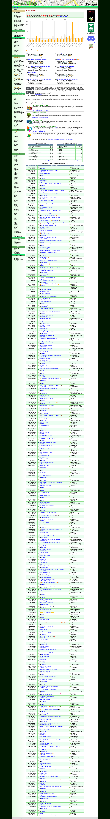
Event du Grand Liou (44, 455)
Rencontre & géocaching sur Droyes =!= (49, 586)
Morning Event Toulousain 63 (46, 626)
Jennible (43, 718)
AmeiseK (43, 708)
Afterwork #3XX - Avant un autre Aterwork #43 (50, 716)
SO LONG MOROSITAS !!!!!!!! (46, 270)
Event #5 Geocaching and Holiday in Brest (49, 187)
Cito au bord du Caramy (45, 298)
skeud (42, 657)
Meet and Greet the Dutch (45, 418)
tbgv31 (42, 242)
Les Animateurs (44, 567)
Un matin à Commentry (45, 499)
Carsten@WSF (44, 798)
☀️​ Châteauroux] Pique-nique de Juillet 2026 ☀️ (51, 780)
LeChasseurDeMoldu (46, 577)
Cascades (16, 166)
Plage (15, 218)
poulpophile (43, 330)
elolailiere (43, 467)
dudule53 (43, 634)
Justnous (43, 591)
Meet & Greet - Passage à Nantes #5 (48, 412)
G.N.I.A (43, 584)
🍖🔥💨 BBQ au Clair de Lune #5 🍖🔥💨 (49, 582)
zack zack (43, 547)
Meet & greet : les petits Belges (47, 341)
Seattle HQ (16, 149)
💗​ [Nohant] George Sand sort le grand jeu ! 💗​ (50, 693)
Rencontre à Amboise (44, 432)
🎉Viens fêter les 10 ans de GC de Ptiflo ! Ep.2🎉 (51, 415)
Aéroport (16, 155)
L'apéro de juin (43, 559)
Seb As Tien (44, 282)
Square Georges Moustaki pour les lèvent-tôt (50, 542)
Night (15, 117)
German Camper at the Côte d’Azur (48, 197)
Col (14, 181)
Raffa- (42, 265)
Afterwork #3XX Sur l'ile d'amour (47, 760)
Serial (15, 118)
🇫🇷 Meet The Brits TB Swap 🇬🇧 (47, 223)
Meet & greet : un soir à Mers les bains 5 (49, 776)
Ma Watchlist (16, 260)
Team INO (43, 403)
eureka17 (43, 258)
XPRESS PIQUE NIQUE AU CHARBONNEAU (50, 806)
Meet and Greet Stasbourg (46, 599)
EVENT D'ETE (43, 592)
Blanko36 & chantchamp (46, 694)
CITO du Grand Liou (44, 459)
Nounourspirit (44, 310)
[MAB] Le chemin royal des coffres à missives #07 (39, 53)
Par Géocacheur (17, 36)
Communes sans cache (19, 104)
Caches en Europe (18, 92)
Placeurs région (17, 62)
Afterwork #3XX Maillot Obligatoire (47, 756)
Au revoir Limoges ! (44, 642)
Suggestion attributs (18, 120)
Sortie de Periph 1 (44, 382)
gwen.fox (43, 795)
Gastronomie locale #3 (45, 489)
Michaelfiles (44, 681)
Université (16, 226)
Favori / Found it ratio (18, 107)
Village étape (16, 231)
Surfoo (55, 127)
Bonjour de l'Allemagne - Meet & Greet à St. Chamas (52, 190)
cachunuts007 (44, 248)
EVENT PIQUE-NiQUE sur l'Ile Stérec (48, 438)
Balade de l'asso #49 (44, 291)
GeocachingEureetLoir (46, 289)
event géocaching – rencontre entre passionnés (50, 713)
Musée (15, 211)
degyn (42, 175)
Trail (15, 126)
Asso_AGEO (44, 574)
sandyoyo (43, 437)
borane (42, 440)
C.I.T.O (15, 102)
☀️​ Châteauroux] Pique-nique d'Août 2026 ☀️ (50, 800)
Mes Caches (16, 258)
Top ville (15, 125)
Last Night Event (43, 663)
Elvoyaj (43, 510)
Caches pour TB (17, 100)
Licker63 (43, 557)
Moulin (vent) (16, 210)
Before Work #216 (44, 328)
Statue (15, 222)
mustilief (43, 326)
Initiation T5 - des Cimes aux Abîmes (48, 566)
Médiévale (16, 206)
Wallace (15, 235)
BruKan (43, 400)
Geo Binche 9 (43, 472)
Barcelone (16, 140)
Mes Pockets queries (18, 259)
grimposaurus (44, 279)
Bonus (15, 42)
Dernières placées (18, 40)
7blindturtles (44, 751)
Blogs (15, 249)
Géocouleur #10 (43, 659)
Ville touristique (17, 232)
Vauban (15, 227)
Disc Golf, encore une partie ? (46, 435)
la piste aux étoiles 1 (44, 425)
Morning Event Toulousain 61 (46, 203)
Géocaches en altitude (19, 112)
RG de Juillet (42, 733)
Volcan (15, 233)
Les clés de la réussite (45, 683)
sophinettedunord (45, 517)
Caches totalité (17, 71)
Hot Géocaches (17, 115)
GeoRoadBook (41, 131)
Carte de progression (19, 69)
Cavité (15, 168)
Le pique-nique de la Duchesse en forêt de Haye (51, 392)
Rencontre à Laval (44, 552)
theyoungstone (44, 540)
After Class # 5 (43, 321)
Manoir (15, 202)
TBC (42, 208)
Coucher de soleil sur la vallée (46, 200)
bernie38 (43, 534)
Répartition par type (18, 73)
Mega (15, 116)
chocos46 (43, 664)
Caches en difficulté (18, 29)
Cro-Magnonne (44, 604)
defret (42, 617)
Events (15, 47)
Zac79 (42, 407)
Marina (15, 205)
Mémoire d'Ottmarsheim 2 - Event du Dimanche (50, 295)
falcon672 (43, 728)
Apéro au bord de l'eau (45, 469)
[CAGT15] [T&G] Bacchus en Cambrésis (37, 59)
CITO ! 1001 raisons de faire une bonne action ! (50, 589)
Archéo (15, 159)
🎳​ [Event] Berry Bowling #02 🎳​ (47, 606)
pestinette (43, 218)
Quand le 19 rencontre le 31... (46, 254)
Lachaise (16, 200)
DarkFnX (43, 768)
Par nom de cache (18, 34)
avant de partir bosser (45, 495)
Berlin (15, 141)
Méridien (15, 208)
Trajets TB (16, 19)
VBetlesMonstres (45, 654)
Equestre (16, 183)
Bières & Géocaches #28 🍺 (46, 213)
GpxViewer (34, 131)
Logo (15, 241)
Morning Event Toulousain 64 (46, 703)
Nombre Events (17, 82)
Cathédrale (16, 169)
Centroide (16, 170)
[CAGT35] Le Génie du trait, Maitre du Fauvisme (39, 66)
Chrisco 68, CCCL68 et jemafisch (48, 252)
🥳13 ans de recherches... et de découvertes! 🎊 (51, 529)
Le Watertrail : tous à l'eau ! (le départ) (48, 669)
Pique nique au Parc (44, 465)
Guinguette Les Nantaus (45, 736)
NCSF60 (43, 784)
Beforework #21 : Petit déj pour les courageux (50, 217)
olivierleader (44, 677)
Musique (15, 213)
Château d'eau (17, 175)
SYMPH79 (43, 530)
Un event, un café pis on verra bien (48, 277)
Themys (43, 366)
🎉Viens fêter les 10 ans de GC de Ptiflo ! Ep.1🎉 (51, 385)
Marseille (16, 133)
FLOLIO (43, 245)
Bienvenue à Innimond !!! (45, 244)
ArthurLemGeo (44, 360)
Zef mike (43, 778)
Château (15, 174)
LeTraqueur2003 (45, 323)
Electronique (16, 106)
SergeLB (43, 453)
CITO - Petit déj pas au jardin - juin (47, 280)
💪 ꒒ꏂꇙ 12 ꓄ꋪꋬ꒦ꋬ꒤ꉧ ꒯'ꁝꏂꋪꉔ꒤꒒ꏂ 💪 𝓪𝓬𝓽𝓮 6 (51, 284)
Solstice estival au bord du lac (46, 602)
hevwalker (43, 701)
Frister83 (43, 300)
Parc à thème (16, 215)
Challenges (16, 43)
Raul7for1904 (44, 504)
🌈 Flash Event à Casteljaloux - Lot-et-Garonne (50, 355)
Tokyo (15, 151)
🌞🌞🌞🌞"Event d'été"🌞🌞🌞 (47, 612)
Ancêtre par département (19, 124)
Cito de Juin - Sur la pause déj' (47, 505)
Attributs (16, 15)
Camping (16, 164)
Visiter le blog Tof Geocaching (39, 123)
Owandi (43, 483)
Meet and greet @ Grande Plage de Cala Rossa (51, 267)
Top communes (17, 88)
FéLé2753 (43, 168)
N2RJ (42, 470)
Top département (17, 122)
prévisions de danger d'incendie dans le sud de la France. (60, 139)
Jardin (15, 196)
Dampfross (43, 192)
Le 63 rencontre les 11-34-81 (46, 315)
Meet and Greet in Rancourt (46, 207)
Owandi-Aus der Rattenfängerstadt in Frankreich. (51, 482)
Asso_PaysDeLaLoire (46, 293)
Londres (16, 144)
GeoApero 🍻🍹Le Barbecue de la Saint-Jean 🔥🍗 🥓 (52, 622)
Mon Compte (16, 257)
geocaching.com (39, 818)
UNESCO (16, 224)
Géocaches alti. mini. (18, 109)
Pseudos (16, 245)
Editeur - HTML (17, 239)
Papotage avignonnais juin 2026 (47, 335)
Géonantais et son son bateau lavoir (48, 770)
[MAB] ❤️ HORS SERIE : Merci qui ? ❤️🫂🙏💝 (68, 59)
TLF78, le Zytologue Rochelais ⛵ (49, 215)
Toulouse (16, 136)
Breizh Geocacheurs (46, 724)
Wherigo (15, 51)
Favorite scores (17, 20)
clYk (42, 624)
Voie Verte (16, 127)
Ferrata (15, 108)
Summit (15, 223)
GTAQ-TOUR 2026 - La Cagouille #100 (48, 689)
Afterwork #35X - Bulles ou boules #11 (48, 512)
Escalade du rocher (44, 479)
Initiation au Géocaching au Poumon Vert (49, 723)
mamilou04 (43, 363)
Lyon (15, 132)
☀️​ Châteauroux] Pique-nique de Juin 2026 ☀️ (50, 378)
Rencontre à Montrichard (45, 372)
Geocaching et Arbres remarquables (40, 117)
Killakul (43, 397)
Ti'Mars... (43, 748)
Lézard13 (43, 731)
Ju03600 (43, 178)
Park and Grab (17, 17)
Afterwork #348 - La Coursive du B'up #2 (49, 170)
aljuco (42, 741)
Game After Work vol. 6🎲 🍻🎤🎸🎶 (48, 636)
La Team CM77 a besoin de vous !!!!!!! (48, 260)
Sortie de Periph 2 (44, 422)
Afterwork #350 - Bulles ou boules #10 (48, 338)
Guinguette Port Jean (44, 619)
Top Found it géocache (19, 24)
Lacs (15, 197)
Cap (14, 165)
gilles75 (43, 182)
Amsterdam (16, 139)
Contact (95, 818)
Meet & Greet (43, 749)
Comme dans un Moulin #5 (46, 445)
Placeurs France (17, 60)
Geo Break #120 (43, 365)
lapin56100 (43, 570)
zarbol (42, 202)
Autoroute (16, 160)
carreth (42, 487)
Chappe (15, 172)
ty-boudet (43, 212)
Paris (15, 135)
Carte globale (17, 70)
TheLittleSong (44, 413)
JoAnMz (43, 198)
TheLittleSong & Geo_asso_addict (49, 580)
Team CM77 (44, 262)
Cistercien (16, 177)
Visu (15, 98)
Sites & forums (17, 253)
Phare (15, 217)
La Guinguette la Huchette (45, 719)
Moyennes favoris (18, 76)
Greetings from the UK (45, 247)
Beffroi (15, 161)
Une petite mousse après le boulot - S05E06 (50, 539)
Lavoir (15, 201)
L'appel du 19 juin (44, 545)
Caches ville (17, 89)
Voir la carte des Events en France (40, 110)
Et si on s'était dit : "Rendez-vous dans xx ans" (50, 746)
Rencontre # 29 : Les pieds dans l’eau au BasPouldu (52, 569)
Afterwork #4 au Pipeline (45, 485)
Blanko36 (43, 380)
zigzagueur (43, 788)
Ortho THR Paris (17, 28)
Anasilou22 (43, 480)
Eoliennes (16, 182)
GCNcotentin (44, 651)
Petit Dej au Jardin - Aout (45, 803)
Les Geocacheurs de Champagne (49, 815)
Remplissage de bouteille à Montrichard (49, 368)
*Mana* (43, 754)
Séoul (15, 150)
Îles (14, 192)
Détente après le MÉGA (45, 576)
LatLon (15, 95)
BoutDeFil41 (44, 410)
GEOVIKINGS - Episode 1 (45, 666)
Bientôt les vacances (44, 646)
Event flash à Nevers (44, 532)
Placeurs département (19, 64)
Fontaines (16, 184)
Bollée (15, 99)
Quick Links (16, 243)
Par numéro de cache (18, 35)
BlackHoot (43, 172)
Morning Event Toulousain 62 (46, 519)
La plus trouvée (17, 22)
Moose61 (43, 611)
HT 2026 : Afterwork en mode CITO (48, 790)
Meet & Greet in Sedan (45, 173)
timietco (43, 674)
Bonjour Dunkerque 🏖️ (45, 264)
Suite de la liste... (49, 160)
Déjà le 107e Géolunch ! (45, 362)
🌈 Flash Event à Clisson (45, 234)
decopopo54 (44, 393)
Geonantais (43, 195)
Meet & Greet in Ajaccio (45, 502)
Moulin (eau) (16, 209)
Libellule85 (43, 235)
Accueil (15, 9)
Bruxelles (16, 142)
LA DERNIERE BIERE (45, 556)
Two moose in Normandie (45, 609)
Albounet (43, 457)
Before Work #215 (44, 180)
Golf (14, 188)
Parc (15, 214)
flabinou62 (43, 507)
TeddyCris (43, 430)
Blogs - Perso (17, 251)
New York (16, 148)
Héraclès (43, 285)
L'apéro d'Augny (43, 629)
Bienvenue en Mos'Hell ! (45, 810)
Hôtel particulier (17, 191)
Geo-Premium (17, 12)
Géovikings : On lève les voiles (47, 696)
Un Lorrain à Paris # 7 (45, 522)
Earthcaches (16, 45)
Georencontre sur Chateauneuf (47, 288)
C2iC (42, 390)
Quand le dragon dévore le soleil (47, 793)
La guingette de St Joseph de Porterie (48, 535)
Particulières (16, 50)
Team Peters (44, 420)
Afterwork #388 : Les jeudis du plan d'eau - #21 (50, 739)
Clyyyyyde (43, 714)
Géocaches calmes (18, 111)
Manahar (43, 661)
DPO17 (43, 564)
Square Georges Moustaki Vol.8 (47, 331)
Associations (16, 248)
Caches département (18, 79)
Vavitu (42, 758)
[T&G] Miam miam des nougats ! (47, 449)
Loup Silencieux (45, 560)
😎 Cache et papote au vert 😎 (47, 753)
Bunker (15, 163)
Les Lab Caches (17, 13)
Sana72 (43, 228)
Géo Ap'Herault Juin (44, 656)
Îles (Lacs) (16, 193)
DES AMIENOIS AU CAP (45, 475)
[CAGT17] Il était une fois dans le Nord (66, 53)
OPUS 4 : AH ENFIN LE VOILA (47, 673)
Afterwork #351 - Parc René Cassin (48, 352)
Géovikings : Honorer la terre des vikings (49, 686)
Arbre (15, 157)
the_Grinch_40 (44, 601)
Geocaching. (40, 103)
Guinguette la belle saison (45, 763)
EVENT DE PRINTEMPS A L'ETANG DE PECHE (51, 183)
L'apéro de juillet (43, 773)
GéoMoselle (44, 811)
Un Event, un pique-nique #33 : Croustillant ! (50, 311)
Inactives (16, 52)
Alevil (42, 641)
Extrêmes (16, 49)
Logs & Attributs (17, 242)
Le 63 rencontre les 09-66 (45, 318)
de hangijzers (44, 269)
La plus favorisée (17, 21)
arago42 (43, 594)
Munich (15, 145)
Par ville (15, 32)
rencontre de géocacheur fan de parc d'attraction (51, 240)
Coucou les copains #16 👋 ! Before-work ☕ (50, 220)
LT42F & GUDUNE (45, 671)
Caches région (17, 75)
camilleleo (43, 477)
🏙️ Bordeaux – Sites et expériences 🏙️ (48, 796)
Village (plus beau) (18, 229)
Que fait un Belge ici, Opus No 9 (47, 679)
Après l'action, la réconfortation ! (47, 596)
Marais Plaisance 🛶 (44, 257)
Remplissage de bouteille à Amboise (48, 442)
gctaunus (43, 711)
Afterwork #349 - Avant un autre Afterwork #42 (50, 210)
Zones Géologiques (18, 236)
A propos (91, 818)
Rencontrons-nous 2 (44, 395)
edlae (42, 343)
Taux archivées (17, 84)
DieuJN (43, 684)
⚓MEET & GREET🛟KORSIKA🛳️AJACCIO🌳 (50, 706)
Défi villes (16, 26)
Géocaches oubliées (18, 113)
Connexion (15, 7)
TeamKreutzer (44, 744)
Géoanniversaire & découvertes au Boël (49, 388)
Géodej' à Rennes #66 (45, 358)
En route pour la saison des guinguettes (49, 193)
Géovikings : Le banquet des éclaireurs (48, 649)
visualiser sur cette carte (63, 16)
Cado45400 (44, 306)
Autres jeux (16, 252)
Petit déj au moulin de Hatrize (46, 428)
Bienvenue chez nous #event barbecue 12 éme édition (52, 726)
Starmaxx (43, 447)
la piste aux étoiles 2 (44, 492)
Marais (15, 204)
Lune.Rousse (44, 644)
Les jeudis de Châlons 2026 (46, 348)
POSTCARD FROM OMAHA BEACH (48, 237)
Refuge (15, 219)
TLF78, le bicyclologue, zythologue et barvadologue (53, 222)
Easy (15, 46)
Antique (15, 156)
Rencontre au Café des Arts (46, 230)
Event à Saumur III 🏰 (45, 408)
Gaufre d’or (42, 616)
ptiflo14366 (43, 387)
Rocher (15, 220)
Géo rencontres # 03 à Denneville (47, 632)
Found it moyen (17, 97)
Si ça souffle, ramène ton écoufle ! (47, 579)
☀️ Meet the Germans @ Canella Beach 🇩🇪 (50, 709)
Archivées (16, 54)
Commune (16, 103)
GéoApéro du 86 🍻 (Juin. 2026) (47, 653)
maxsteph (43, 550)
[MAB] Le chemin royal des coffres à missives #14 (39, 79)
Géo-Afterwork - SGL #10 (45, 549)
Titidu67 (43, 185)
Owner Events (17, 66)
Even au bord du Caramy (45, 301)
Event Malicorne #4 (44, 177)
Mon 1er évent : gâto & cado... (46, 305)
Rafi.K (42, 490)
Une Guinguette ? (44, 509)
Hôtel (15, 190)
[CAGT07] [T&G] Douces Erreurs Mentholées (67, 79)
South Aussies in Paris (45, 699)
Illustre (15, 195)
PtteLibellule (44, 587)
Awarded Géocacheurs (19, 65)
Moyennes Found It (18, 85)
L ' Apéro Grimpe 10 (44, 729)
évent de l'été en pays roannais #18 (48, 676)
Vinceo (42, 370)
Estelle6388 (44, 316)
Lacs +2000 (16, 199)
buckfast (43, 232)
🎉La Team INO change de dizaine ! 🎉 (49, 402)
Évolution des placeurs (19, 61)
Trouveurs (16, 58)
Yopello (43, 631)
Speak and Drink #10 (44, 639)
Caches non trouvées (18, 25)
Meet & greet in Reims (45, 325)
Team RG (43, 734)
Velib (15, 228)
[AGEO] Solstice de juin (45, 572)
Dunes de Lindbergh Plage (46, 452)
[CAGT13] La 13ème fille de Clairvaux (65, 66)
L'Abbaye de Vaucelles (62, 72)
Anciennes (16, 41)
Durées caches (17, 80)
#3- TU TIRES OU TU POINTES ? (47, 398)
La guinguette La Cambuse (46, 345)
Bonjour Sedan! (43, 562)
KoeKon (43, 188)
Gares (15, 186)
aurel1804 (43, 376)
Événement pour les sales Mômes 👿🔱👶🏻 (49, 515)
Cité (14, 179)
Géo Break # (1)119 (44, 227)
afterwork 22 (42, 375)
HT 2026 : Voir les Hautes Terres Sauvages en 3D (51, 786)
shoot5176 (43, 350)
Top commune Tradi (18, 121)
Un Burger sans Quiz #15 (45, 274)
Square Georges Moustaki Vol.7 (47, 308)
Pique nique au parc (44, 525)
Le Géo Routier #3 (44, 167)
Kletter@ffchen (44, 238)
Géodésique (16, 187)
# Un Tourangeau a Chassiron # (47, 405)
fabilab (42, 614)
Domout (43, 637)
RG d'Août (42, 783)
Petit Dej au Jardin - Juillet (45, 766)
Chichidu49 (43, 647)
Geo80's (41, 813)
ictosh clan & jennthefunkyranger (48, 225)
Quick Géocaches (17, 16)
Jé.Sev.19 (43, 255)
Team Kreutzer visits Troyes (46, 743)
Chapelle (16, 173)
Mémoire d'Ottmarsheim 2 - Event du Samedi (50, 250)
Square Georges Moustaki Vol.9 (47, 462)
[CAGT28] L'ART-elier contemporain (36, 72)
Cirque (15, 178)
